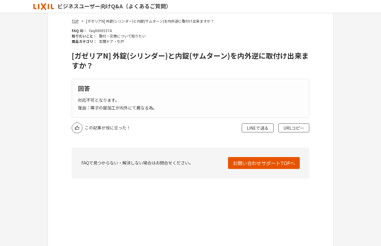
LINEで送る (257, 128)
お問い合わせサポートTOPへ (264, 163)
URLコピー (293, 128)
